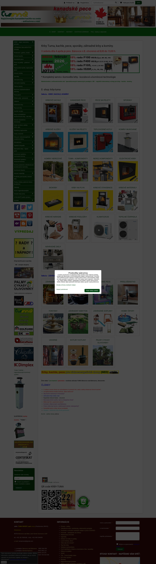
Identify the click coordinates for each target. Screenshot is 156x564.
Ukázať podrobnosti (62, 289)
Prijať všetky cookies (92, 290)
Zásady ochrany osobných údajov (66, 285)
